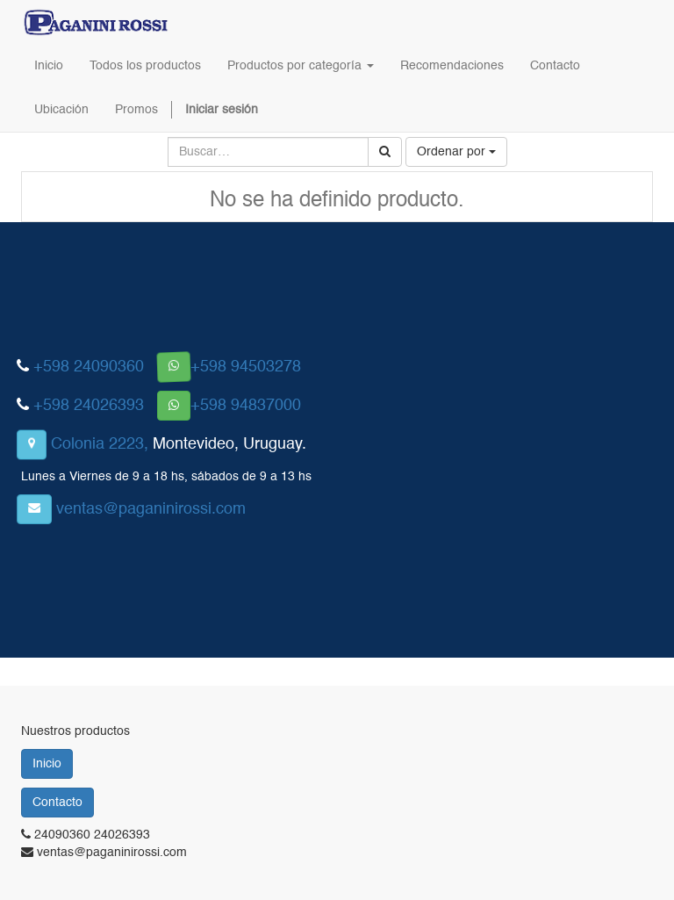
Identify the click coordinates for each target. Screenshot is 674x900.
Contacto (57, 802)
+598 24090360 (88, 367)
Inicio (46, 764)
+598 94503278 (245, 367)
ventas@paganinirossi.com (151, 509)
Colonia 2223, (100, 444)
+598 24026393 (88, 406)
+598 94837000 (245, 406)
